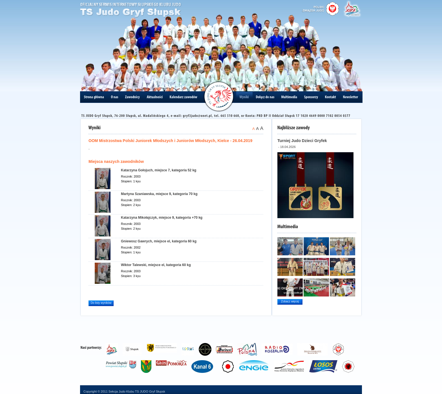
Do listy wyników (101, 302)
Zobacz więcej (290, 301)
